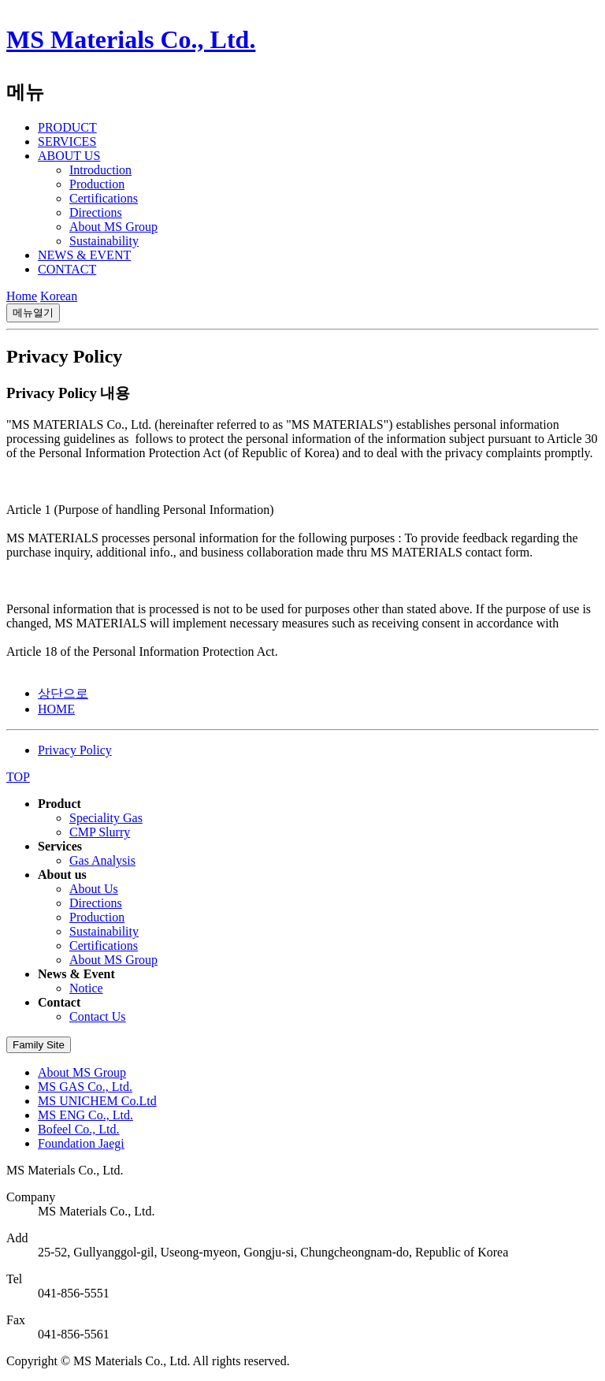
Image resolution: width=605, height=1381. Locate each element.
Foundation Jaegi (81, 1143)
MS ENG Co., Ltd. (85, 1115)
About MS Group (113, 226)
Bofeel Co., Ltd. (79, 1129)
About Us (93, 888)
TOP (18, 777)
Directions (95, 212)
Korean (58, 296)
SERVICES (67, 141)
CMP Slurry (99, 832)
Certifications (103, 198)
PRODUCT (67, 127)
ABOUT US (69, 155)
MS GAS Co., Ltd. (85, 1086)
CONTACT (67, 269)
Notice (86, 988)
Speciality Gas (106, 818)
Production (96, 184)
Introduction (100, 170)
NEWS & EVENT (84, 255)
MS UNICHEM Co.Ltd (97, 1100)
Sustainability (104, 241)
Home (21, 296)
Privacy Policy (75, 750)
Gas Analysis (102, 860)
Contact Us (97, 1016)
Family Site (39, 1045)
